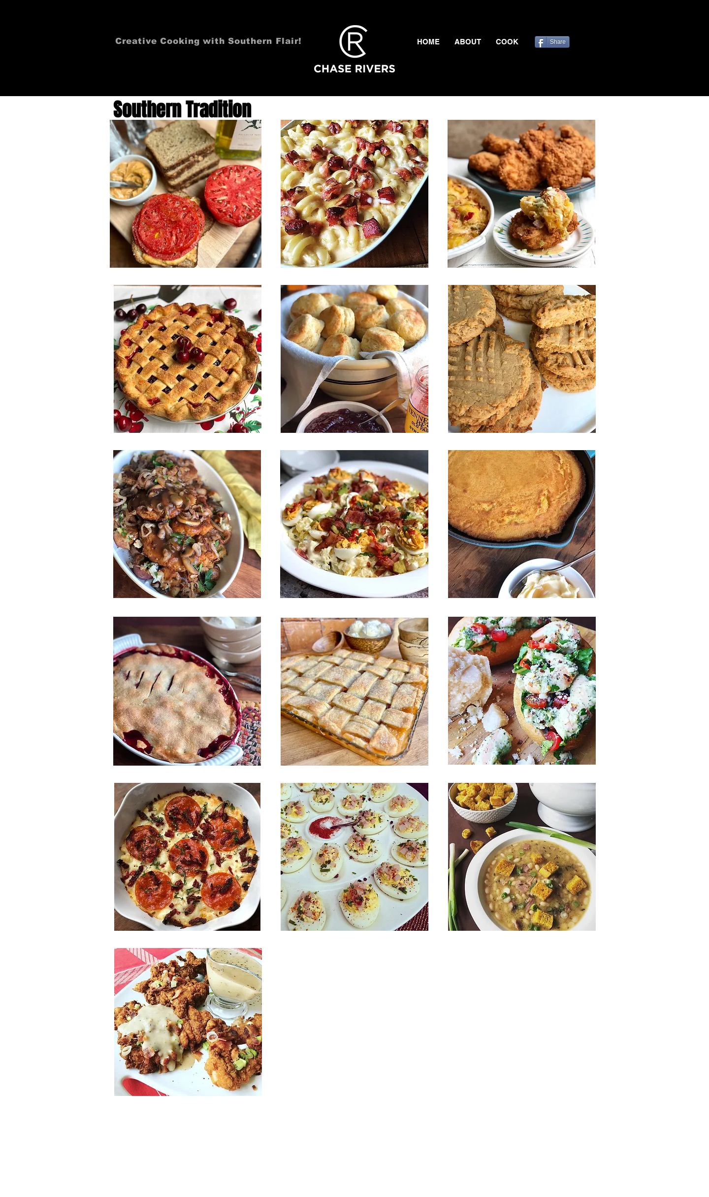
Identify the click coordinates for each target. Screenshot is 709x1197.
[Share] (552, 42)
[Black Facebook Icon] (547, 19)
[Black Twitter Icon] (561, 19)
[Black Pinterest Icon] (575, 19)
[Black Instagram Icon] (589, 19)
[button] (507, 42)
